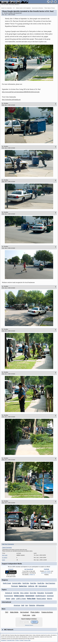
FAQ (6, 612)
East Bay (33, 583)
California (31, 586)
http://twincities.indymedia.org (11, 99)
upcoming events (45, 572)
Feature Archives (47, 612)
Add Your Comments (8, 544)
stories (47, 571)
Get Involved (24, 612)
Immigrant (50, 596)
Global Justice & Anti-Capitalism (23, 8)
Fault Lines (26, 615)
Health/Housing (40, 596)
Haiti (22, 605)
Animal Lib (8, 593)
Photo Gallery (35, 612)
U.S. (14, 8)
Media (8, 598)
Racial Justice (41, 598)
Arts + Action (24, 593)
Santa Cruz (23, 586)
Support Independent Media (12, 563)
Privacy (17, 640)
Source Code (27, 640)
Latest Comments (7, 547)
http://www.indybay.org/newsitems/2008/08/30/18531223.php (20, 92)
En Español (49, 593)
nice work (4, 555)
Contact (21, 640)
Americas (17, 605)
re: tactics (4, 557)
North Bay (25, 583)
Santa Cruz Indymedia (6, 8)
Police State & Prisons (49, 8)
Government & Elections (37, 8)
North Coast (7, 583)
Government (29, 596)
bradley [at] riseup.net (15, 13)
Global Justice (19, 596)
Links (33, 615)
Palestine (32, 605)
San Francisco (50, 583)
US (36, 586)
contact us (32, 574)
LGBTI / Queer (21, 598)
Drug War (33, 593)
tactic (3, 560)
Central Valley (16, 583)
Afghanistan (40, 605)
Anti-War (16, 593)
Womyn (49, 598)
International (43, 586)
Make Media (14, 612)
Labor (13, 598)
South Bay (40, 583)
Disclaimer (3, 640)
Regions (5, 580)
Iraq (26, 605)
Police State (31, 598)
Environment (8, 596)
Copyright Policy (11, 640)
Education (40, 593)
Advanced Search (29, 625)
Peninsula (14, 586)
